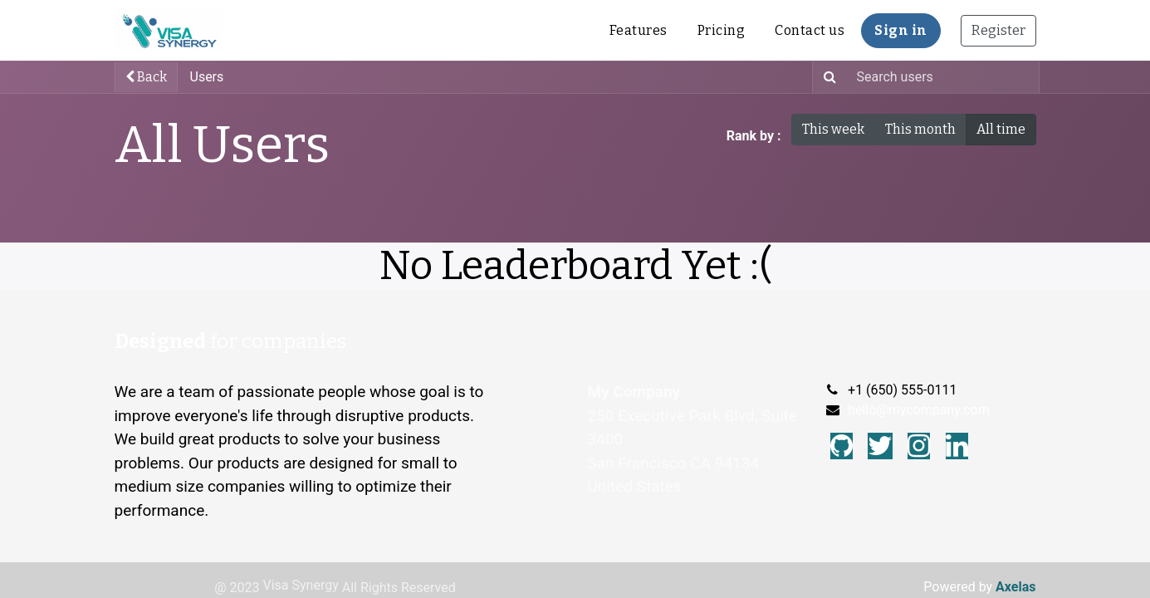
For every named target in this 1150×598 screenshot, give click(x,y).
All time (1000, 129)
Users (207, 77)
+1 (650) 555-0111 (902, 390)
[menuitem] (638, 30)
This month (920, 129)
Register (998, 30)
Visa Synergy (301, 585)
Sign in (900, 30)
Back (146, 77)
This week (833, 129)
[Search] (826, 77)
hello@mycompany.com (919, 410)
